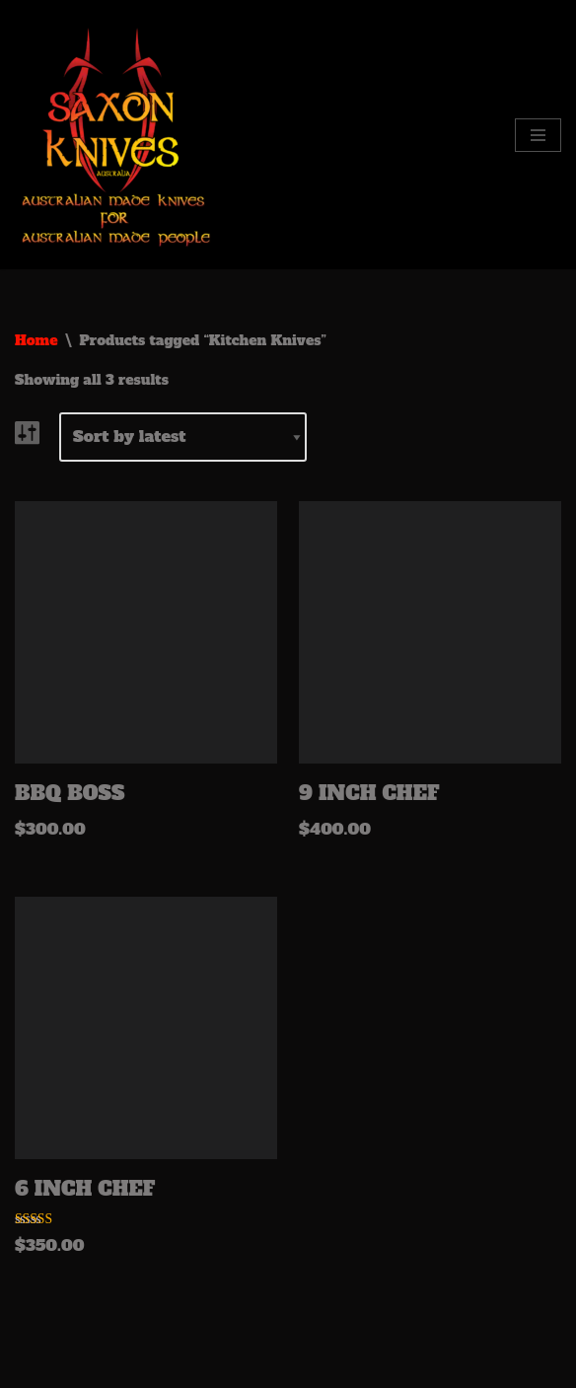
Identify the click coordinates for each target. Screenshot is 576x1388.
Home (36, 340)
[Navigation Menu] (538, 135)
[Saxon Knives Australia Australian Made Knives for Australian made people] (118, 135)
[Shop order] (183, 437)
